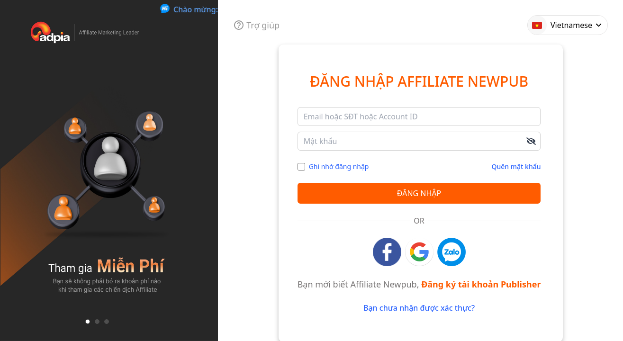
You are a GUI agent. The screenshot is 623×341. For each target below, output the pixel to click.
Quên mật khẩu (516, 166)
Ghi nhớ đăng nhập (339, 166)
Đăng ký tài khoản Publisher (481, 284)
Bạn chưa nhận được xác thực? (419, 308)
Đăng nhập (419, 193)
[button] (87, 321)
